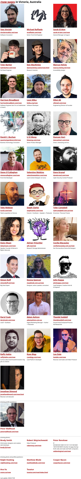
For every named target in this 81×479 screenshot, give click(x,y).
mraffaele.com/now (34, 32)
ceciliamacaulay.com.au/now (63, 246)
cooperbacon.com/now (61, 463)
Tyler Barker (6, 64)
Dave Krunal (59, 172)
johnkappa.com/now (60, 283)
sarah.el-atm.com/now (61, 32)
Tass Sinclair (6, 29)
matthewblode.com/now (36, 463)
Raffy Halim (5, 354)
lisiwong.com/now (33, 140)
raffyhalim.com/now (7, 357)
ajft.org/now (31, 246)
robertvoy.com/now (34, 446)
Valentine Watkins (35, 172)
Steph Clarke (33, 207)
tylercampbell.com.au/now (63, 211)
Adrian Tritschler (35, 242)
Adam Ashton (33, 317)
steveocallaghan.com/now (10, 175)
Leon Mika (32, 100)
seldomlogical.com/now (62, 451)
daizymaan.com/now (8, 246)
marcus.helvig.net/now (61, 68)
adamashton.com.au (34, 320)
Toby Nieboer (6, 207)
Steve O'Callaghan (8, 172)
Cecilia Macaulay (61, 242)
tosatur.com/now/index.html (37, 472)
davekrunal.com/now (61, 175)
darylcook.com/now (7, 320)
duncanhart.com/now (61, 140)
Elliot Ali (57, 100)
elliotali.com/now (59, 103)
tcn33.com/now (6, 211)
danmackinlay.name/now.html (38, 68)
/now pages (7, 2)
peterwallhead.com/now (9, 432)
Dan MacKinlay (34, 64)
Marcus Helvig (60, 64)
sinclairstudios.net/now (9, 32)
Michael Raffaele (35, 29)
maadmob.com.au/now (35, 283)
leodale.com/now (59, 357)
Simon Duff (5, 280)
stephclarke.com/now (35, 211)
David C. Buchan (8, 137)
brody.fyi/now (5, 447)
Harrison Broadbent (9, 100)
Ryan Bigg (31, 354)
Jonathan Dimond (8, 391)
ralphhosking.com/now (8, 463)
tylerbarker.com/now (8, 68)
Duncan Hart (59, 137)
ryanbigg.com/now (34, 357)
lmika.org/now (32, 103)
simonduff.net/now (7, 283)
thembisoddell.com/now (62, 320)
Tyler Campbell (60, 207)
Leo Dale (57, 354)
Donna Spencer (34, 280)
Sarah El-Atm (59, 29)
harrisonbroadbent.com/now (11, 103)
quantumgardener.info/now (10, 140)
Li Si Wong (31, 137)
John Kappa (58, 280)
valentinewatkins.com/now (37, 175)
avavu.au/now (5, 472)
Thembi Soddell (60, 317)
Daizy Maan (5, 242)
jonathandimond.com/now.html (12, 394)
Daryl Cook (5, 317)
